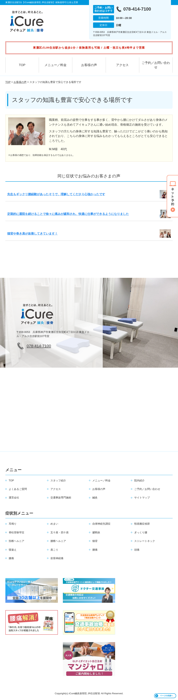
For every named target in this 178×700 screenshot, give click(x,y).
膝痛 (11, 558)
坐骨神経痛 (56, 558)
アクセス (122, 65)
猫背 (95, 540)
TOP (22, 65)
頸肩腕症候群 (142, 523)
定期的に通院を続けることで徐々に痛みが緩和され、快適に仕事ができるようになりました (68, 213)
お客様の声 (89, 65)
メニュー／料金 (55, 65)
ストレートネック (144, 540)
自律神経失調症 (101, 523)
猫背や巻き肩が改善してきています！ (32, 233)
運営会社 (14, 497)
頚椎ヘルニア (16, 540)
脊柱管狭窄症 (16, 532)
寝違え (13, 549)
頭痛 (136, 549)
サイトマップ (142, 497)
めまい (54, 523)
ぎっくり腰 (140, 532)
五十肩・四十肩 (59, 532)
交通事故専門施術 (60, 497)
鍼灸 (95, 497)
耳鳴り (13, 523)
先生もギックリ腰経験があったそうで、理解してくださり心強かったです (56, 194)
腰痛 (95, 549)
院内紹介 (139, 480)
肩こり (54, 549)
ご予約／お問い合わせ (156, 65)
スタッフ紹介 (58, 480)
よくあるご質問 (18, 489)
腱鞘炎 (96, 532)
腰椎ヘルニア (58, 540)
